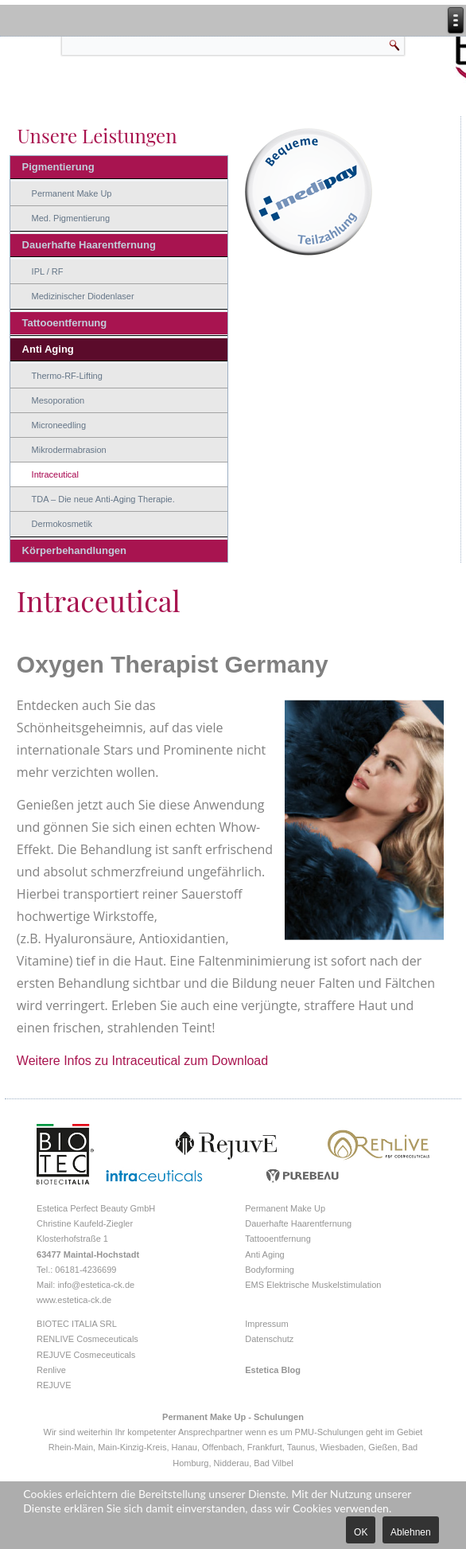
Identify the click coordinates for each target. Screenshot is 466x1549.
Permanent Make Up (72, 193)
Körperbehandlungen (74, 550)
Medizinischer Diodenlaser (83, 296)
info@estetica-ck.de (95, 1285)
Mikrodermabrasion (69, 450)
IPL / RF (48, 271)
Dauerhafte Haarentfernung (89, 245)
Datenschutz (269, 1339)
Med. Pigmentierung (71, 218)
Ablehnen (410, 1532)
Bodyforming (269, 1269)
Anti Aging (48, 349)
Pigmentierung (58, 167)
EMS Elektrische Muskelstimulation (313, 1285)
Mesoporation (58, 400)
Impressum (266, 1324)
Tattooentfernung (64, 323)
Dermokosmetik (62, 524)
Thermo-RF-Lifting (67, 375)
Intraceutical (55, 474)
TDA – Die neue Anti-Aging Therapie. (103, 499)
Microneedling (59, 425)
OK (360, 1532)
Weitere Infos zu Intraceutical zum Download (142, 1060)
